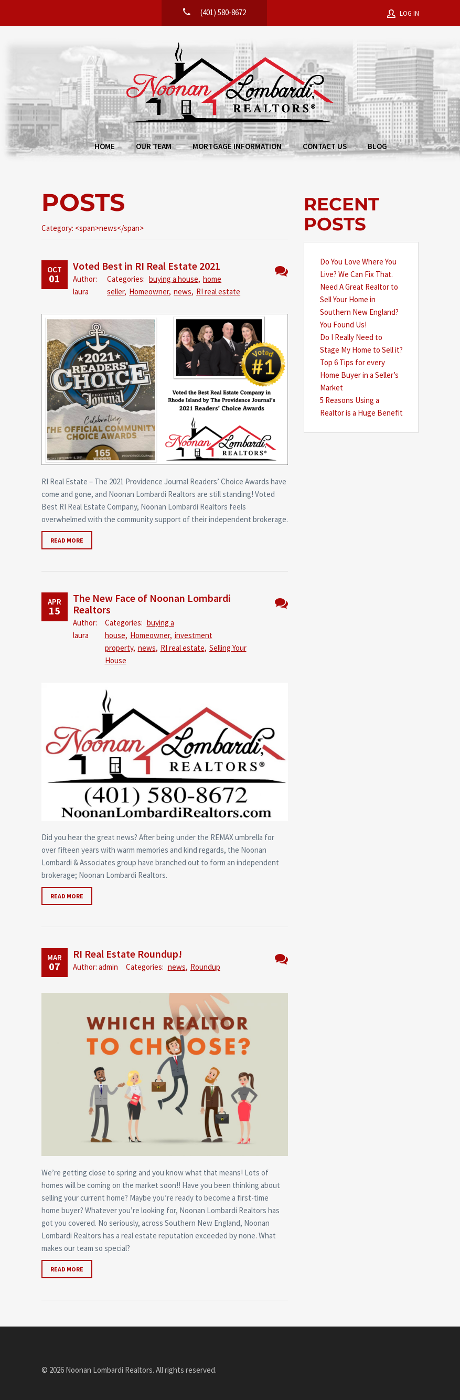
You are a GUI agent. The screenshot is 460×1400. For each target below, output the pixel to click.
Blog (377, 146)
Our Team (154, 146)
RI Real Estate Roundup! (127, 953)
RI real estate (218, 291)
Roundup (205, 967)
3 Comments (281, 959)
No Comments (281, 271)
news (182, 291)
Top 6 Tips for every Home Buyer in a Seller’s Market (359, 375)
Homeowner (149, 291)
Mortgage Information (237, 146)
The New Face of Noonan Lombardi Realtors (152, 603)
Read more (66, 540)
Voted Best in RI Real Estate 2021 (146, 265)
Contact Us (325, 146)
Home (104, 146)
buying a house (173, 279)
